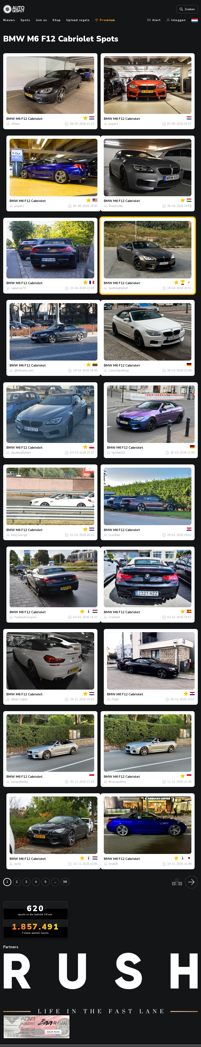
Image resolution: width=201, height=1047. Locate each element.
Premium (105, 20)
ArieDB (113, 864)
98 (65, 882)
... (55, 882)
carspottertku (19, 782)
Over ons (77, 1003)
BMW (10, 119)
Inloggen (176, 20)
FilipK (115, 699)
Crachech (114, 617)
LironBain (114, 535)
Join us (41, 20)
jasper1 (113, 124)
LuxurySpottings (118, 370)
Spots (25, 20)
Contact (98, 1003)
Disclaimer (150, 1035)
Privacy (128, 1035)
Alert (154, 20)
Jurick (17, 864)
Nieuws (9, 20)
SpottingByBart (118, 288)
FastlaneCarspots (25, 617)
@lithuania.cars (24, 370)
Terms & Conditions (100, 1035)
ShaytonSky (115, 206)
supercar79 (18, 288)
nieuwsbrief (121, 1003)
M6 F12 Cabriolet (29, 119)
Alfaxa (15, 124)
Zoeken (187, 9)
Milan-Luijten (19, 699)
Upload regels (78, 20)
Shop (56, 20)
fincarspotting (117, 782)
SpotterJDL (119, 453)
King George (19, 535)
